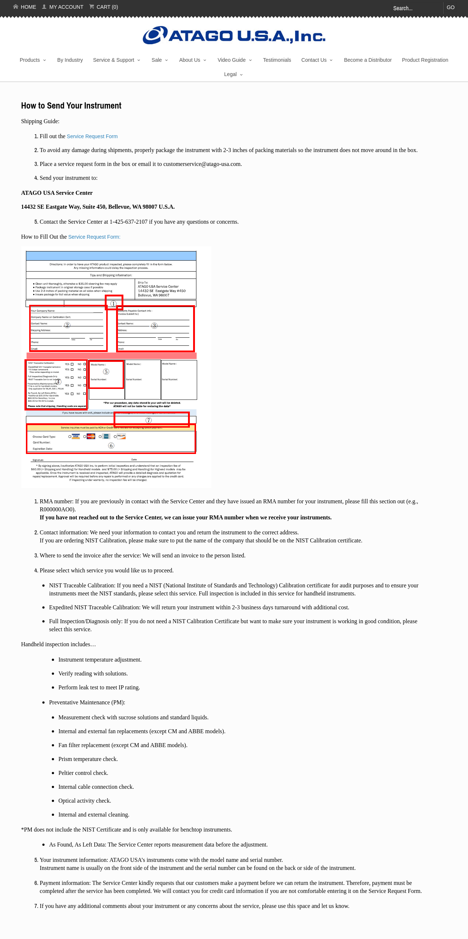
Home (24, 7)
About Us (189, 60)
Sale (156, 60)
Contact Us (314, 60)
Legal (230, 74)
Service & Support (113, 60)
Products (30, 60)
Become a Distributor (368, 60)
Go (451, 7)
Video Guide (232, 60)
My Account (62, 7)
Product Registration (425, 60)
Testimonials (277, 60)
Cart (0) (103, 7)
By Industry (70, 60)
